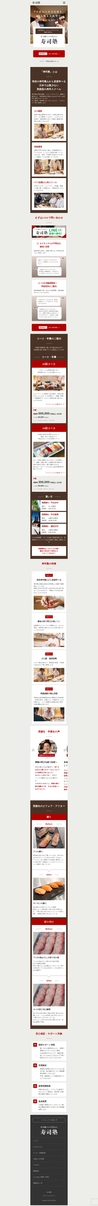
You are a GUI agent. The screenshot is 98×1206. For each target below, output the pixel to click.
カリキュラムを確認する (55, 405)
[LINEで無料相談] (49, 54)
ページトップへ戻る (48, 1121)
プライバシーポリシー (49, 1196)
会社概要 (49, 1193)
